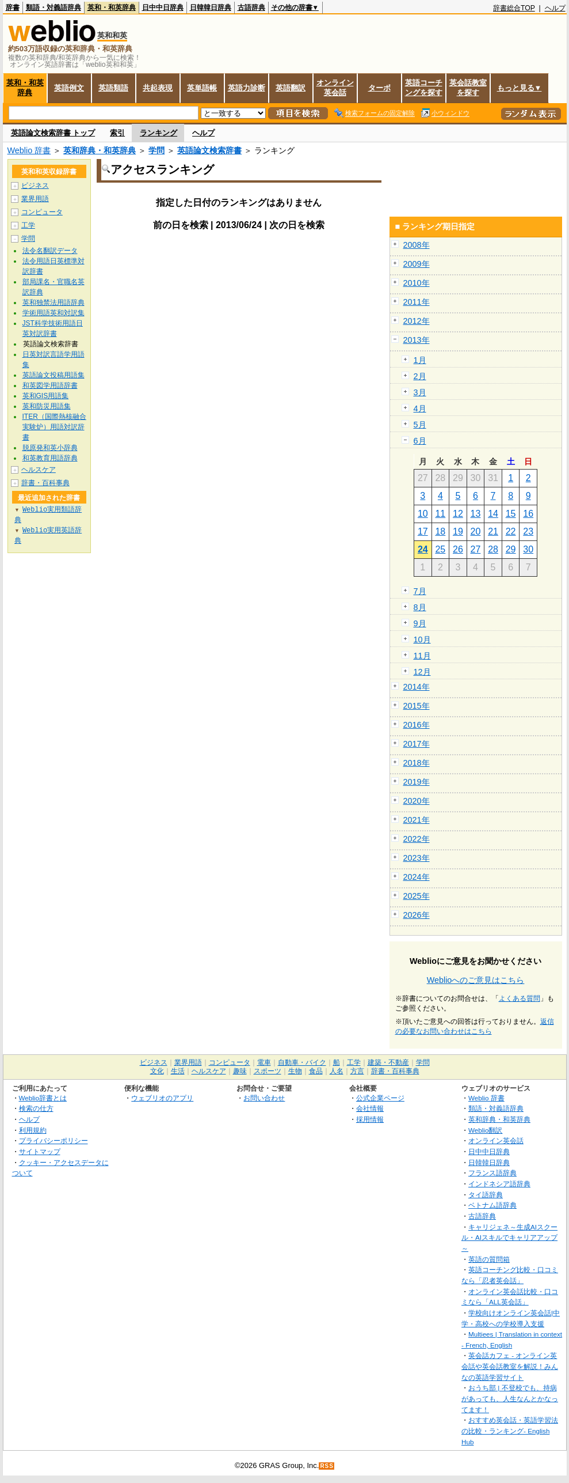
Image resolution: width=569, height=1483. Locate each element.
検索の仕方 (36, 1108)
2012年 (416, 321)
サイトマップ (39, 1151)
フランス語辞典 (492, 1172)
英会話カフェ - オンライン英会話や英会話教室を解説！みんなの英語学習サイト (509, 1366)
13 (476, 514)
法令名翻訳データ (50, 251)
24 (423, 549)
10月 (422, 639)
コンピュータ (42, 212)
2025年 (416, 896)
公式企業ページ (380, 1098)
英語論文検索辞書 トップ (53, 132)
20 (476, 531)
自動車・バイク (302, 1062)
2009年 (416, 263)
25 (440, 549)
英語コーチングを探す (423, 87)
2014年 (416, 686)
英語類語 (113, 88)
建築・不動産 (388, 1062)
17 (423, 531)
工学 (28, 225)
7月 (420, 591)
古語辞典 (251, 7)
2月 (420, 376)
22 (511, 531)
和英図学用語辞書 (50, 385)
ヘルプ (555, 8)
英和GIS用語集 (45, 396)
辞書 (13, 7)
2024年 (416, 877)
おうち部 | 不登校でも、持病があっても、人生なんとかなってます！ (509, 1398)
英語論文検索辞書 (209, 150)
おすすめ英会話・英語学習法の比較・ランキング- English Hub (509, 1430)
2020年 (416, 800)
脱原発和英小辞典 (50, 448)
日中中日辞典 (163, 7)
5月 (420, 424)
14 (493, 514)
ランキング (158, 132)
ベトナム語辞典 (492, 1205)
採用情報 (370, 1119)
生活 (178, 1071)
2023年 (416, 857)
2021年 (416, 819)
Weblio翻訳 (485, 1130)
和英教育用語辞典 (50, 458)
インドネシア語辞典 (499, 1183)
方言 (357, 1071)
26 (458, 549)
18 (440, 531)
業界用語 (35, 199)
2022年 (416, 838)
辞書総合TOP (514, 8)
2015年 (416, 705)
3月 (420, 392)
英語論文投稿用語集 (53, 375)
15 (511, 514)
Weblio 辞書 (29, 150)
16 (528, 514)
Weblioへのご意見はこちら (476, 980)
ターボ (379, 88)
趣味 (240, 1071)
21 (493, 531)
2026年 (416, 915)
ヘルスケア (38, 470)
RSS (327, 1466)
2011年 (416, 302)
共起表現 (158, 88)
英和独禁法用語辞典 (53, 302)
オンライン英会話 (335, 87)
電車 (264, 1062)
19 (458, 531)
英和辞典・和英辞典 (99, 150)
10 (423, 514)
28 (493, 549)
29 (511, 549)
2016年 (416, 724)
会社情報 (370, 1108)
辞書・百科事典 (45, 483)
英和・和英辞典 (111, 7)
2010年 (416, 282)
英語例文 (69, 88)
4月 (420, 408)
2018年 (416, 762)
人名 (336, 1071)
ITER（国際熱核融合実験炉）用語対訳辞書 (54, 427)
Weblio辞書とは (43, 1098)
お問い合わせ (264, 1098)
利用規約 (33, 1130)
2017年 (416, 743)
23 (528, 531)
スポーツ (267, 1071)
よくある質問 (519, 998)
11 (440, 514)
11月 (422, 655)
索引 (117, 132)
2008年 (416, 244)
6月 (420, 440)
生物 (295, 1071)
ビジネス (35, 185)
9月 (420, 623)
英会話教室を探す (468, 87)
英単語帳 (202, 88)
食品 (316, 1071)
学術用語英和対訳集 (53, 313)
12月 (422, 671)
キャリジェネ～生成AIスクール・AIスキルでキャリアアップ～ (509, 1237)
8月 (420, 607)
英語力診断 (246, 88)
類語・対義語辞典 (53, 7)
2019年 (416, 781)
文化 (157, 1071)
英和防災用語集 (46, 406)
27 (476, 549)
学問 (156, 150)
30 (528, 549)
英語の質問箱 (489, 1259)
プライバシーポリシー (53, 1140)
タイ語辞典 (485, 1194)
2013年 (416, 340)
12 (458, 514)
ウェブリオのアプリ (162, 1098)
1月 (420, 360)
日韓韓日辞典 (210, 7)
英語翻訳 (290, 88)
